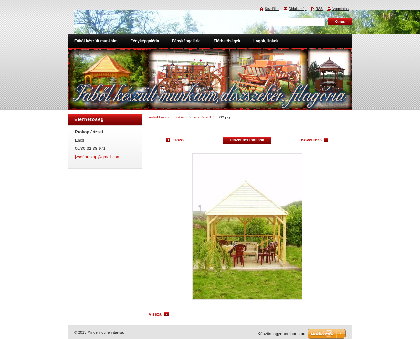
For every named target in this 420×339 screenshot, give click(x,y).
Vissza (155, 314)
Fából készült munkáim (168, 117)
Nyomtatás (340, 9)
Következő (311, 140)
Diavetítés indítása (247, 140)
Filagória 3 (202, 117)
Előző (178, 140)
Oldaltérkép (298, 9)
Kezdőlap (272, 9)
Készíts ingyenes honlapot (282, 333)
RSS (319, 9)
